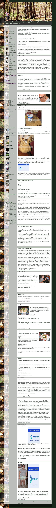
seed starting (9, 220)
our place (15, 217)
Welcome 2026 (10, 136)
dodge (12, 209)
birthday (7, 206)
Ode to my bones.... (20, 92)
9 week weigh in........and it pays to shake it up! (23, 379)
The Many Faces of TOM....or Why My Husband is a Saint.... (25, 27)
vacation (11, 223)
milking (6, 216)
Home (34, 501)
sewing (12, 220)
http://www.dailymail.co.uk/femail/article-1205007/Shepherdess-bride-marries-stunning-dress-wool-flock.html (30, 298)
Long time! (10, 162)
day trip (6, 209)
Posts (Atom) (22, 503)
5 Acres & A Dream (8, 128)
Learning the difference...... (21, 57)
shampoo (15, 220)
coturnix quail (14, 208)
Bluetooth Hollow (8, 152)
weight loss (21, 499)
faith (7, 210)
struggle (10, 222)
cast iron (13, 207)
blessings (14, 206)
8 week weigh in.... (20, 462)
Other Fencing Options (11, 189)
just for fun (7, 214)
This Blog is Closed (11, 148)
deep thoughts (9, 209)
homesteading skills (8, 213)
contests (7, 208)
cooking (10, 208)
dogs (14, 209)
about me (10, 204)
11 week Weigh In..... (20, 75)
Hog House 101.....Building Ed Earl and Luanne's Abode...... (12, 52)
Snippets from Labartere (9, 145)
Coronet (11, 203)
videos (14, 223)
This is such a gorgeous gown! (21, 294)
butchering (7, 207)
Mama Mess (7, 27)
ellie (15, 209)
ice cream (15, 213)
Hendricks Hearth (8, 171)
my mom (9, 216)
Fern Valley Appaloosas (9, 140)
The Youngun (7, 28)
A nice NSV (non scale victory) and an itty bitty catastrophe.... (25, 226)
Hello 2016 (10, 167)
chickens (24, 375)
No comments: (27, 53)
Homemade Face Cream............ (12, 31)
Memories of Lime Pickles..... (12, 174)
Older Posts (48, 501)
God (13, 203)
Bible (6, 203)
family (10, 210)
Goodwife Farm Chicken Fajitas (21, 331)
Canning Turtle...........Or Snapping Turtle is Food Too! (12, 48)
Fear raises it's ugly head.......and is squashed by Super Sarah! (25, 248)
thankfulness (7, 223)
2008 (7, 125)
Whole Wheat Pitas (20, 304)
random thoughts (7, 219)
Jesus (15, 203)
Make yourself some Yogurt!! (21, 107)
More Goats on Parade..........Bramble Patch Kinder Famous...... (12, 69)
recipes (11, 219)
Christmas (8, 203)
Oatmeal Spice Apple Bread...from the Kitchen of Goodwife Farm (25, 180)
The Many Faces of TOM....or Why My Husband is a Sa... (11, 100)
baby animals (10, 205)
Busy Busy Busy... (20, 358)
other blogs (9, 217)
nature (13, 216)
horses (12, 213)
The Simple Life (8, 157)
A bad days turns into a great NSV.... (22, 399)
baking (20, 375)
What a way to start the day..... (21, 273)
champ (15, 207)
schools (6, 220)
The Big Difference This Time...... (22, 200)
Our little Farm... (8, 183)
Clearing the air (10, 141)
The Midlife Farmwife (8, 178)
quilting (26, 375)
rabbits (27, 375)
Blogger (34, 506)
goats (15, 211)
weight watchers (30, 375)
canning (22, 375)
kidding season (13, 214)
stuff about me (13, 222)
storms (7, 222)
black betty (11, 206)
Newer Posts (19, 501)
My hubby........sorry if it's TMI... (21, 425)
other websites (12, 217)
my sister (11, 216)
